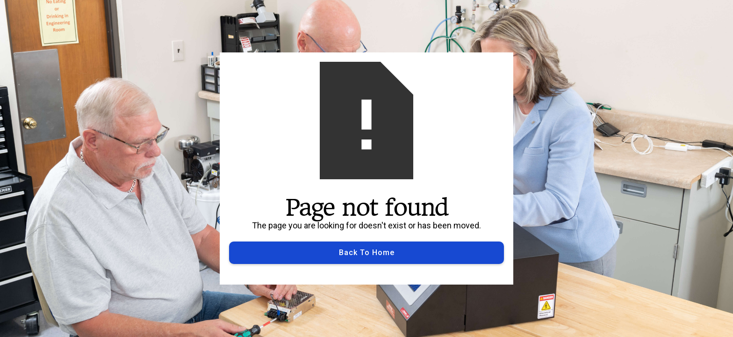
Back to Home (367, 252)
